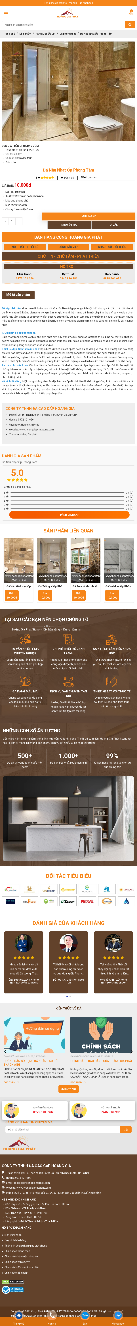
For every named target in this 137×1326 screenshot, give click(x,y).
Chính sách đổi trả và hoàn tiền (20, 1267)
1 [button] (67, 997)
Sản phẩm (25, 33)
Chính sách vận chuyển (16, 1261)
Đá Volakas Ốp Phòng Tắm (119, 586)
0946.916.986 (68, 278)
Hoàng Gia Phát (30, 424)
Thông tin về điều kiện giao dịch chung (24, 1245)
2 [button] (70, 997)
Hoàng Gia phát (28, 434)
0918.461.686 (112, 278)
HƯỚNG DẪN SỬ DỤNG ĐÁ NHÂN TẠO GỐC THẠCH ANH (32, 1062)
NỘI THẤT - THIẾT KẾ (25, 247)
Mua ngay (89, 216)
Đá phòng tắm (68, 33)
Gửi (126, 1130)
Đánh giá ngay (69, 514)
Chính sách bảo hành (15, 1272)
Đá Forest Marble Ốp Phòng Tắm (86, 586)
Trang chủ (9, 33)
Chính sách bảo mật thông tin (20, 1256)
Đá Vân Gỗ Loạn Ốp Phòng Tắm (19, 586)
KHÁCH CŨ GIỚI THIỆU (112, 247)
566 (83, 177)
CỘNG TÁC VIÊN (68, 247)
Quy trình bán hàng (14, 1240)
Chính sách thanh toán (16, 1251)
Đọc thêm (11, 1082)
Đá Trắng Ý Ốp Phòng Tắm (52, 586)
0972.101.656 (25, 278)
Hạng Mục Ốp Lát (45, 33)
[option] (68, 91)
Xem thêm (68, 1089)
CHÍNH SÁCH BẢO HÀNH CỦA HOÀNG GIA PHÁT (101, 1061)
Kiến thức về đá (12, 1234)
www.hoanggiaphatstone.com (36, 429)
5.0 (38, 177)
